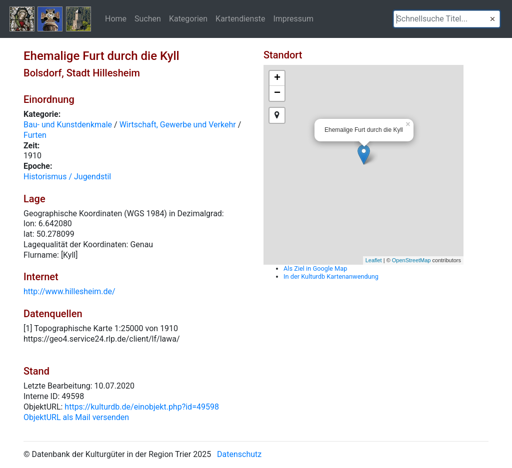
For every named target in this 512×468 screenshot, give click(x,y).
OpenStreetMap (411, 260)
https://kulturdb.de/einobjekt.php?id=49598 (141, 407)
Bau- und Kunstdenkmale (68, 124)
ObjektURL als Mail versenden (76, 417)
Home (115, 18)
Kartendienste (240, 18)
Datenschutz (239, 454)
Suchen (147, 18)
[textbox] (447, 19)
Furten (35, 135)
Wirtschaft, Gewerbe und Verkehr (178, 124)
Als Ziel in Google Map (315, 268)
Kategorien (188, 18)
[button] (492, 19)
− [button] (277, 93)
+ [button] (277, 78)
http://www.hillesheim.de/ (70, 291)
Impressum (293, 18)
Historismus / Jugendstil (67, 176)
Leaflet (374, 260)
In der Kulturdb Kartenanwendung (331, 276)
